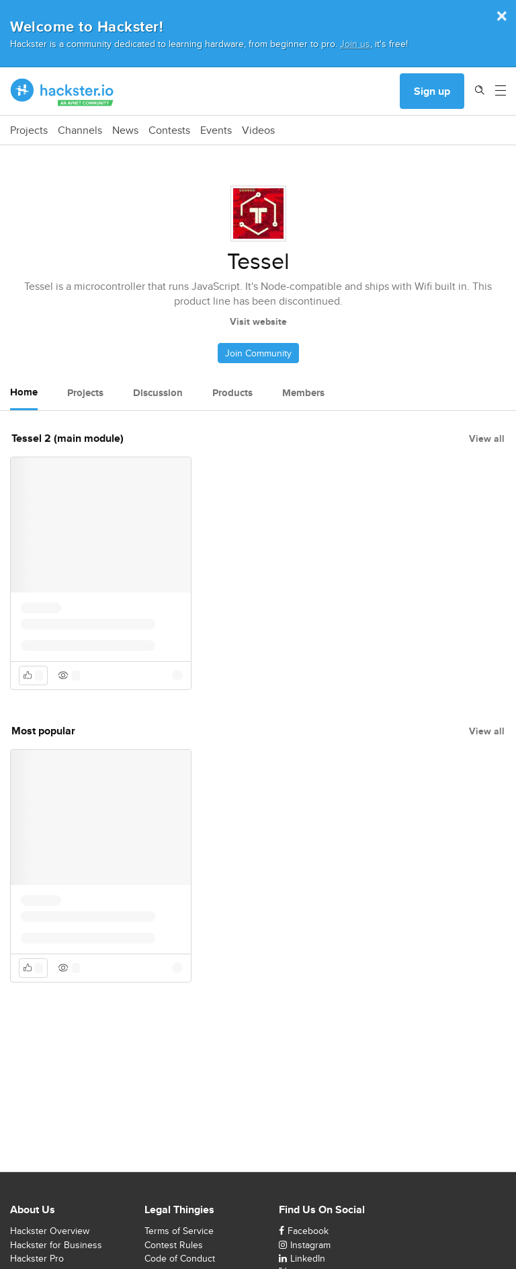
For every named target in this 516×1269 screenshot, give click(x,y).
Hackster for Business (56, 1245)
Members (303, 392)
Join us (355, 43)
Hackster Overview (49, 1230)
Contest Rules (173, 1245)
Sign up (432, 91)
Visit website (258, 321)
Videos (258, 130)
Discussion (158, 392)
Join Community (258, 353)
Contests (169, 130)
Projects (29, 130)
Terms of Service (179, 1230)
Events (216, 130)
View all (487, 438)
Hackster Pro (37, 1258)
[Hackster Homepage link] (62, 91)
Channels (80, 130)
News (125, 130)
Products (232, 392)
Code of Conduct (179, 1258)
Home (24, 392)
